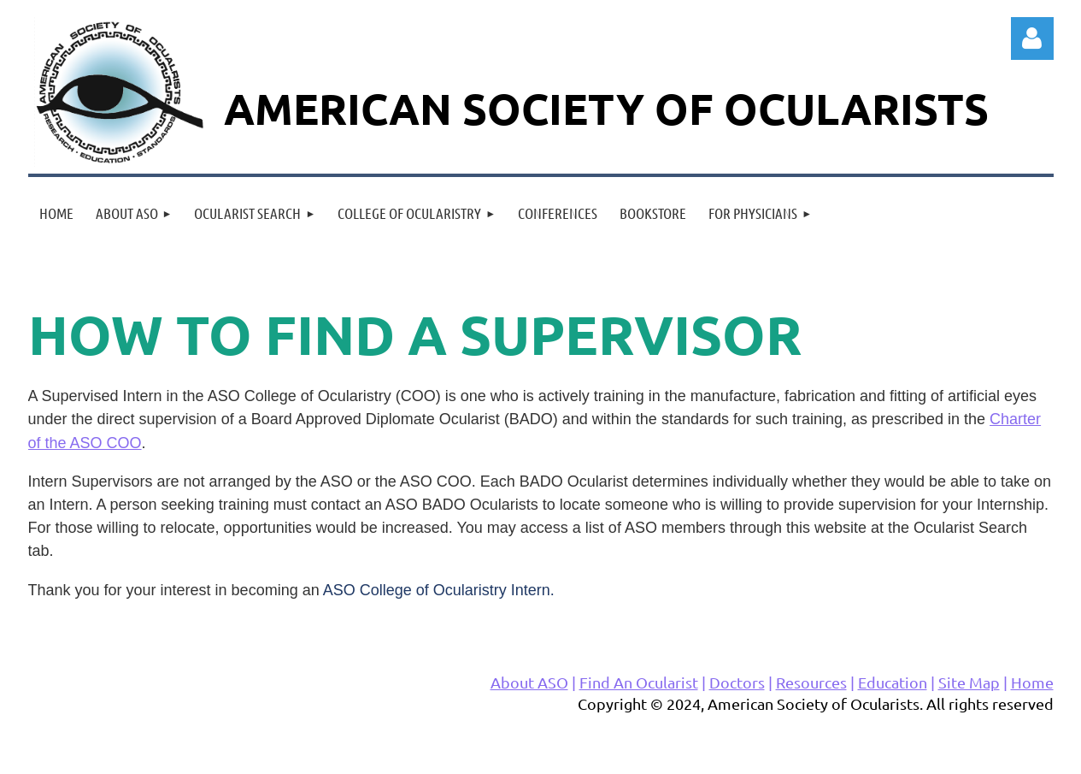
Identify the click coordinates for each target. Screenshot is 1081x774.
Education (892, 682)
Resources (811, 682)
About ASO (529, 682)
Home (1032, 682)
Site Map (969, 682)
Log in (1032, 38)
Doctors (737, 682)
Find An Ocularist (638, 682)
